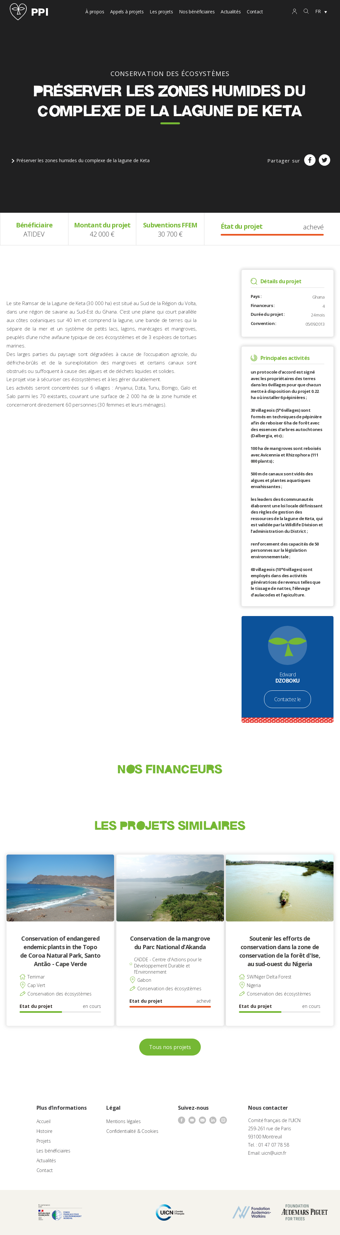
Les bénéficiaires (54, 1151)
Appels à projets (127, 11)
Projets (44, 1141)
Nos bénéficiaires (197, 11)
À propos (94, 11)
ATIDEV (34, 234)
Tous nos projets (170, 1047)
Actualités (231, 11)
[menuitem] (321, 12)
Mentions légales (123, 1121)
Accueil (44, 1121)
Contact (255, 11)
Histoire (44, 1131)
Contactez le (287, 699)
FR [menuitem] (318, 11)
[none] (321, 12)
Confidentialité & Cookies (132, 1131)
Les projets (161, 11)
